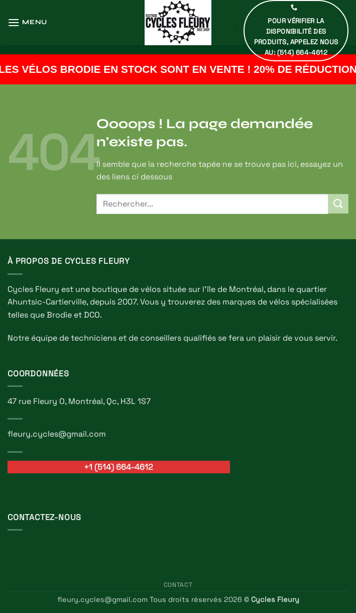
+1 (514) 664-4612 (118, 467)
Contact (178, 585)
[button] (27, 22)
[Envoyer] (338, 204)
